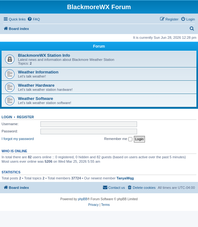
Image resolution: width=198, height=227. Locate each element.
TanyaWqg (125, 178)
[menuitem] (33, 19)
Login (7, 117)
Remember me (118, 139)
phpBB (82, 199)
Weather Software (35, 98)
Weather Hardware (36, 85)
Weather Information (38, 72)
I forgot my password (18, 139)
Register (25, 117)
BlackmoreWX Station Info (44, 55)
